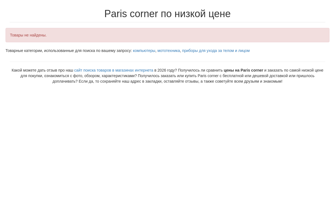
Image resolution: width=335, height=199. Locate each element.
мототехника (169, 50)
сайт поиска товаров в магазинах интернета (113, 70)
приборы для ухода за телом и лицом (216, 50)
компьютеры (144, 50)
